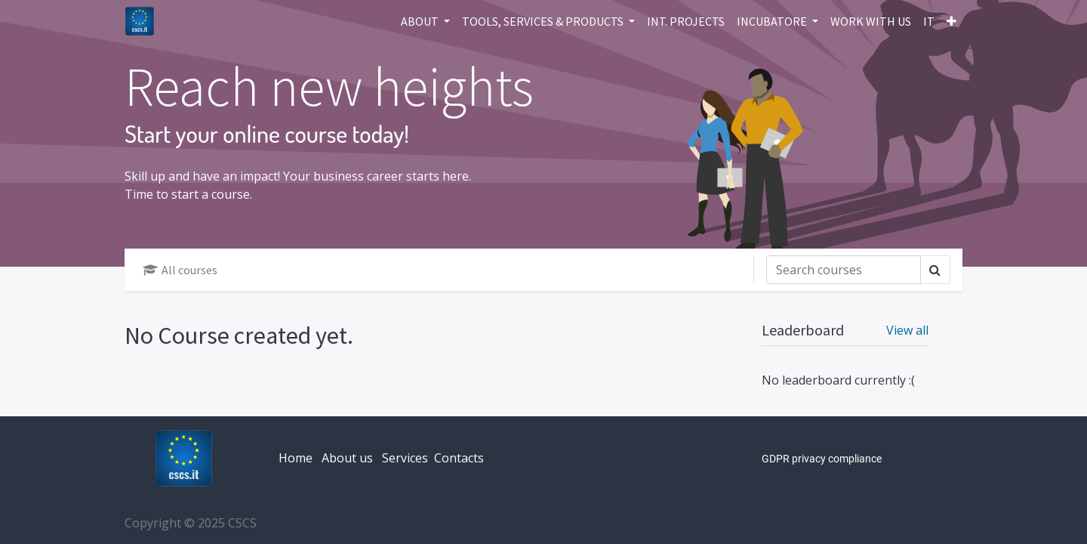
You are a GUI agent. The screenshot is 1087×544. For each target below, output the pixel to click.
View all (907, 330)
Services (405, 458)
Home (296, 458)
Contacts (459, 458)
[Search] (843, 269)
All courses (180, 269)
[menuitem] (686, 21)
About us (347, 458)
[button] (951, 21)
